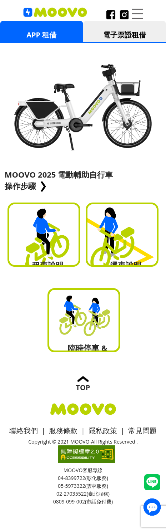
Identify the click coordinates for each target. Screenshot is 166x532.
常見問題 (142, 430)
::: (2, 18)
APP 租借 (41, 35)
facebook (110, 15)
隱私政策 (103, 430)
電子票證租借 (124, 35)
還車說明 (122, 234)
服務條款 (63, 430)
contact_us (152, 507)
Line (152, 482)
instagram (124, 15)
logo (55, 12)
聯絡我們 (23, 430)
